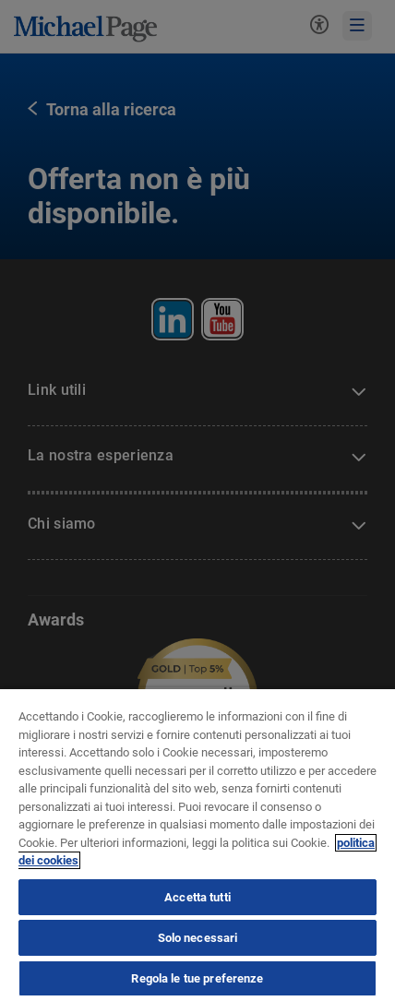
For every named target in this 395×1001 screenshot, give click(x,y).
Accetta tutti (197, 897)
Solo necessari (198, 938)
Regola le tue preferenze (197, 978)
